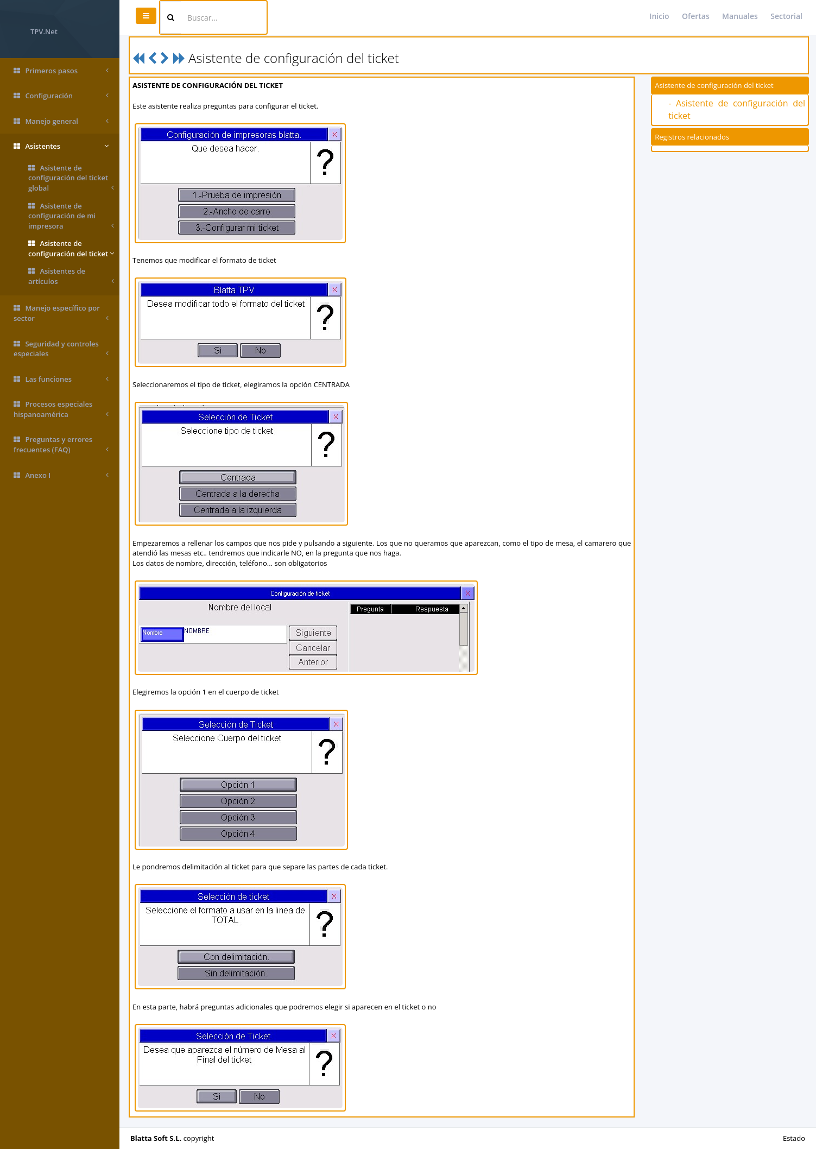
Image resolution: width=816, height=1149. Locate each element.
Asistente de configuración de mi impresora (71, 216)
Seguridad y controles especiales (61, 349)
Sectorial (786, 16)
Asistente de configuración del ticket (71, 248)
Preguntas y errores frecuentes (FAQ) (61, 444)
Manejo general (61, 121)
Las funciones (61, 379)
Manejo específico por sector (61, 313)
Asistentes (61, 146)
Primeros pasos (61, 71)
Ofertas (696, 16)
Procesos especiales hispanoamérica (61, 409)
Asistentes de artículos (71, 276)
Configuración (61, 96)
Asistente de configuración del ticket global (71, 178)
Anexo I (61, 475)
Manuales (740, 16)
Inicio (659, 16)
